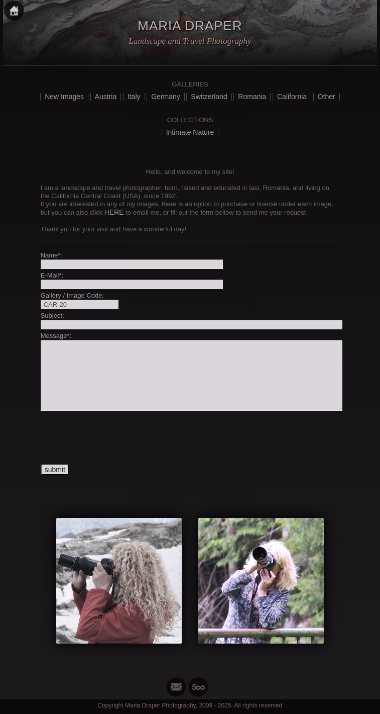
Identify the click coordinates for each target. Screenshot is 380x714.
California (292, 97)
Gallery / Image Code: (72, 295)
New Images (64, 97)
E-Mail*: (52, 275)
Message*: (56, 335)
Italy (134, 97)
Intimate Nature (190, 132)
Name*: (51, 255)
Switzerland (209, 97)
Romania (252, 97)
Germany (165, 97)
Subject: (52, 315)
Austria (106, 97)
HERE (114, 212)
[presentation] (117, 438)
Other (326, 97)
